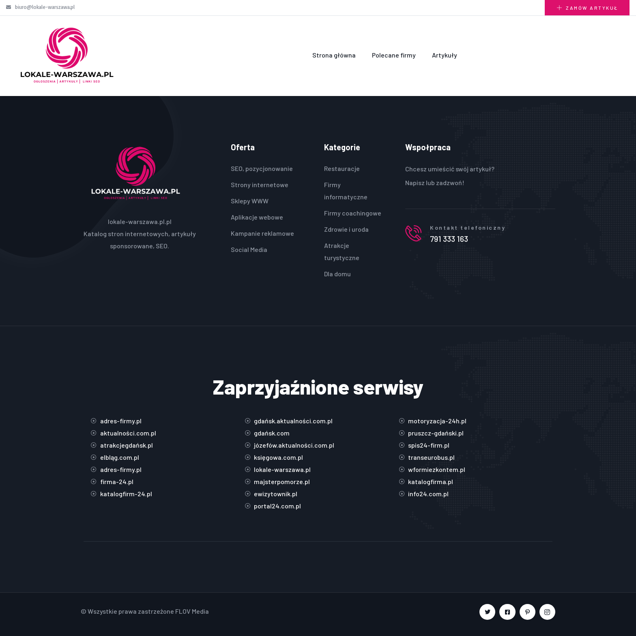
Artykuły (444, 55)
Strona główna (334, 55)
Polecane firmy (394, 55)
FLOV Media (192, 611)
